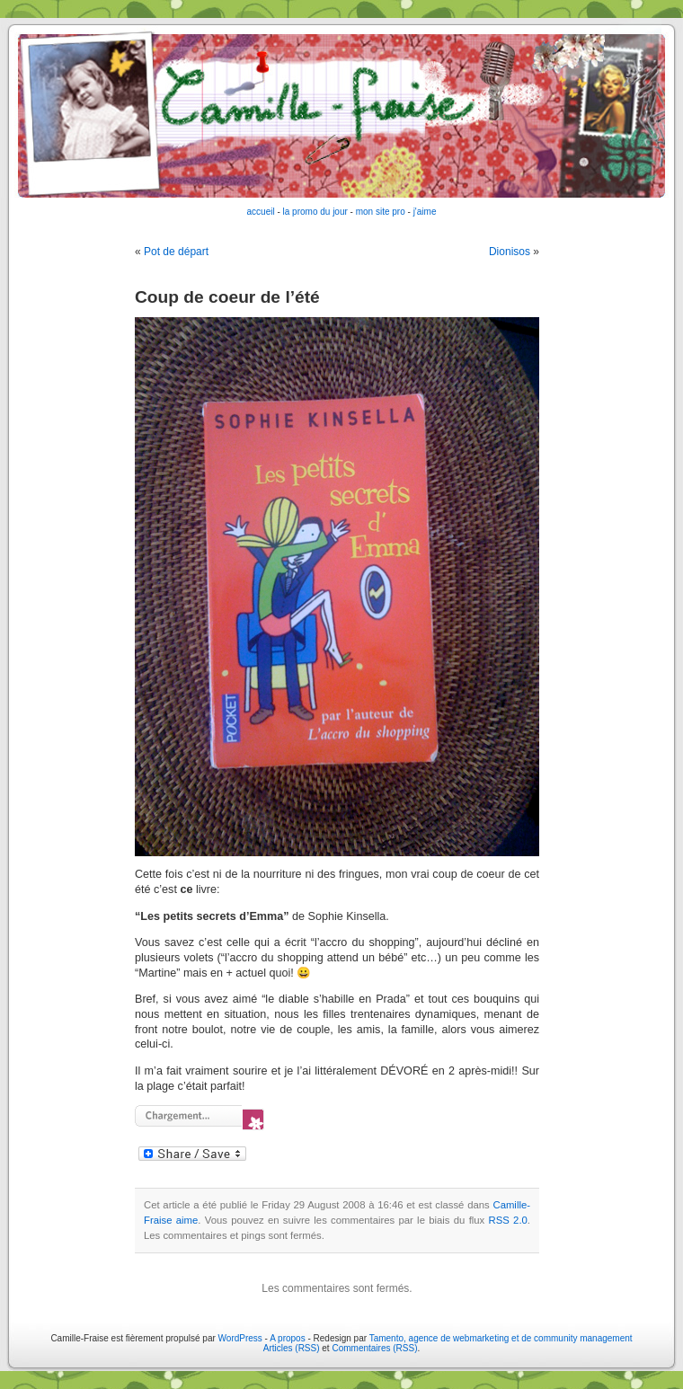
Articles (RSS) (291, 1348)
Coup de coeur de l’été (227, 297)
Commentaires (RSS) (374, 1348)
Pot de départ (176, 251)
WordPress (240, 1338)
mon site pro (380, 212)
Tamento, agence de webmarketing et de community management (501, 1338)
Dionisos (509, 251)
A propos (288, 1338)
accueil (261, 212)
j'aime (425, 212)
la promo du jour (315, 212)
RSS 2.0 (508, 1220)
